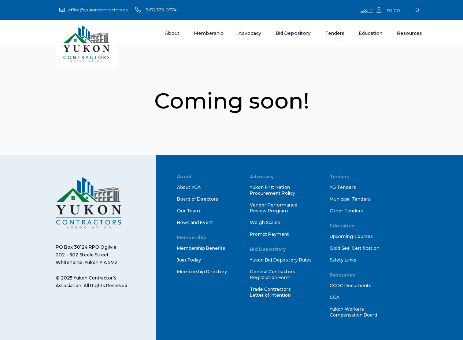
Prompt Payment (269, 234)
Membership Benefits (201, 248)
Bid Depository (293, 33)
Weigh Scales (265, 222)
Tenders (334, 33)
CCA (335, 297)
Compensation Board (353, 315)
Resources (409, 33)
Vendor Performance (273, 205)
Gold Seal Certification (354, 248)
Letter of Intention (270, 295)
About (172, 33)
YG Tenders (343, 187)
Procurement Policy (272, 193)
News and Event (195, 222)
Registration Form (270, 277)
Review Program (269, 210)
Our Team (188, 210)
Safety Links (343, 260)
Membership (209, 33)
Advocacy (249, 33)
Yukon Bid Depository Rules (280, 260)
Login (366, 10)
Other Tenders (346, 210)
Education (370, 33)
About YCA (189, 187)
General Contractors (272, 271)
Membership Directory (202, 271)
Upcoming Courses (351, 236)
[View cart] (404, 10)
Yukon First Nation (270, 187)
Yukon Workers (347, 309)
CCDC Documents (350, 285)
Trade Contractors (270, 289)
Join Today (189, 260)
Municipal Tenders (350, 199)
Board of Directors (197, 199)
